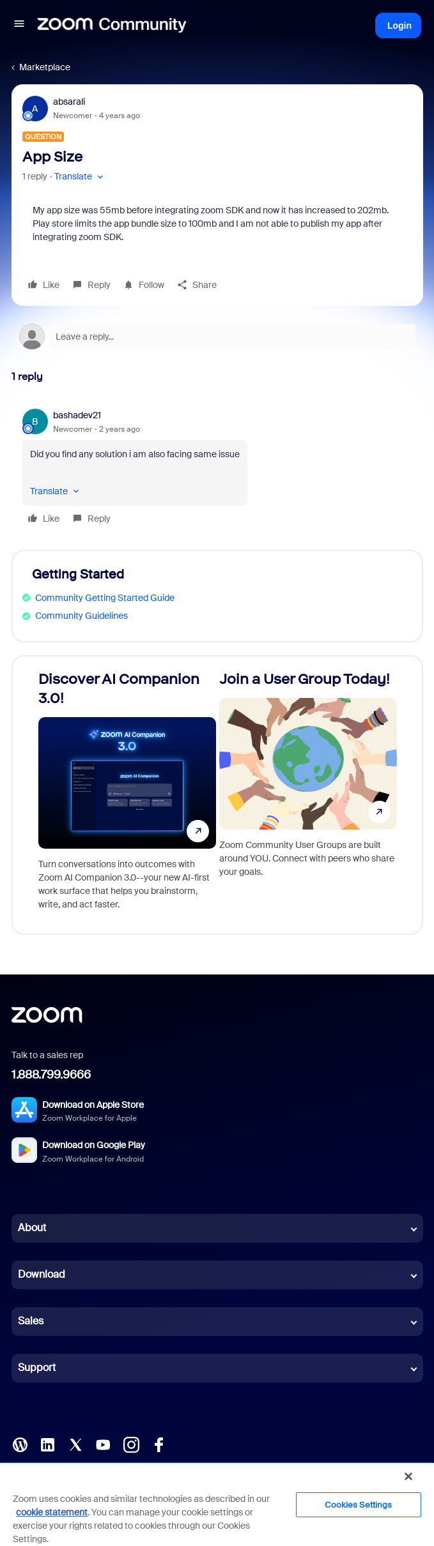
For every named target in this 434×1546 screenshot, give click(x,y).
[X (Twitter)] (75, 1444)
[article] (217, 469)
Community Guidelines (81, 615)
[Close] (408, 1476)
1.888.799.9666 (51, 1074)
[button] (19, 25)
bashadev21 (77, 415)
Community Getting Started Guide (104, 597)
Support (37, 1367)
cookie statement (52, 1512)
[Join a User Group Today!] (308, 795)
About (32, 1227)
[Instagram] (131, 1444)
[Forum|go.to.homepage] (112, 25)
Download (41, 1274)
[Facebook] (158, 1444)
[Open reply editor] (217, 336)
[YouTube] (103, 1444)
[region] (217, 1504)
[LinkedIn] (47, 1444)
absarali (69, 101)
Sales (30, 1321)
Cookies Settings (358, 1504)
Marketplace (44, 67)
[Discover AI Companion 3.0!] (127, 795)
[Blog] (20, 1444)
